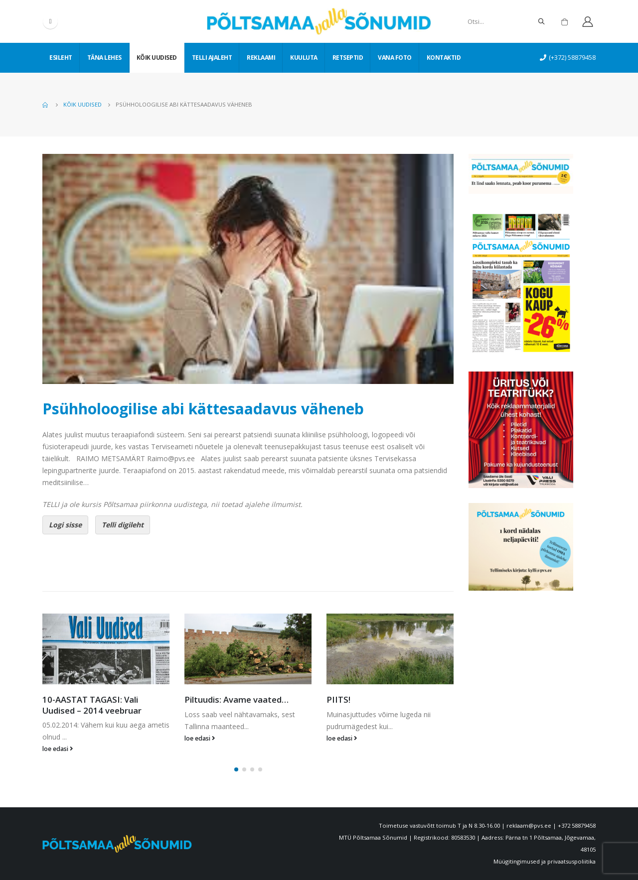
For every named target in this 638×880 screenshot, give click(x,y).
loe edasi (57, 749)
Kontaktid (444, 57)
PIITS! (338, 699)
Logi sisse (65, 524)
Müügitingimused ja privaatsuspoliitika (544, 861)
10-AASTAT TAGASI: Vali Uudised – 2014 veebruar (92, 705)
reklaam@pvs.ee (528, 825)
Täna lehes (104, 57)
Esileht (60, 57)
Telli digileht (123, 524)
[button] (236, 769)
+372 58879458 (577, 825)
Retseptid (347, 57)
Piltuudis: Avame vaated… (236, 699)
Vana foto (395, 57)
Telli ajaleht (212, 57)
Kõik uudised (157, 57)
